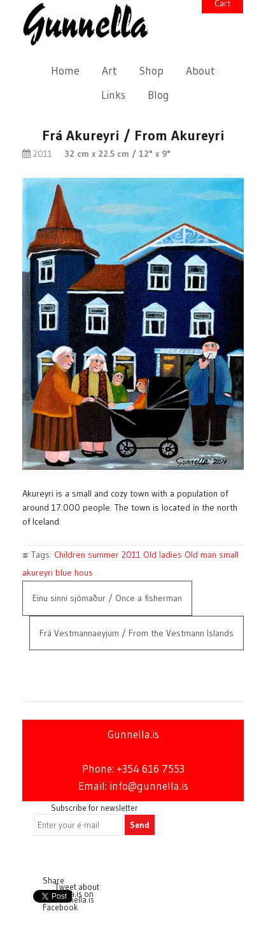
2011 (131, 554)
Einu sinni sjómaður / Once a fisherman (107, 598)
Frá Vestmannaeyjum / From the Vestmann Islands (136, 633)
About (200, 71)
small (229, 554)
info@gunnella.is (148, 786)
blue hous (74, 572)
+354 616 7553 (150, 768)
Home (65, 71)
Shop (151, 71)
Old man (200, 554)
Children (69, 554)
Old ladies (162, 554)
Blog (158, 95)
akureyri (37, 572)
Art (109, 71)
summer (103, 554)
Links (113, 95)
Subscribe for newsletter (94, 808)
